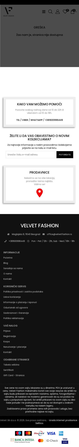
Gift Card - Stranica (13, 375)
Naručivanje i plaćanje (14, 346)
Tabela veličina (11, 364)
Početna (7, 257)
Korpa (6, 341)
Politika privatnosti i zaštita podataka (23, 291)
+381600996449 (54, 120)
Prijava (6, 331)
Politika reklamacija (13, 318)
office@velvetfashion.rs (59, 234)
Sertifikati (8, 370)
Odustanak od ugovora (15, 307)
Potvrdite (65, 154)
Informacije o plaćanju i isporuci (20, 302)
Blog (5, 263)
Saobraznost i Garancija (16, 313)
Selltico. (40, 423)
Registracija (9, 336)
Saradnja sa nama (13, 268)
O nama (7, 273)
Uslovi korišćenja (12, 297)
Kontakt (7, 279)
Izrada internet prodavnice (63, 420)
